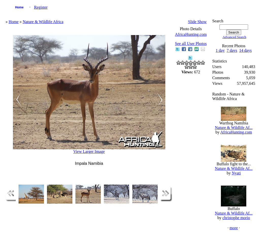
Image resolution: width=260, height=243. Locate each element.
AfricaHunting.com (191, 34)
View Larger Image (89, 151)
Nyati (236, 173)
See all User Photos (191, 43)
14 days (245, 50)
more (234, 228)
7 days (232, 50)
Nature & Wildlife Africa (43, 22)
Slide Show (197, 22)
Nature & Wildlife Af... (233, 127)
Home (19, 7)
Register (40, 7)
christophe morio (236, 218)
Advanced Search (234, 37)
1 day (220, 50)
